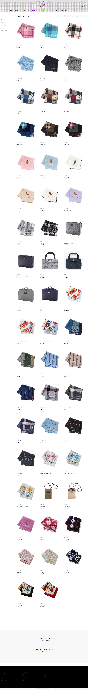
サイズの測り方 (3, 680)
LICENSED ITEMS (36, 10)
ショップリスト (24, 672)
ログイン (2, 5)
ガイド (2, 678)
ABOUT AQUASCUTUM (5, 672)
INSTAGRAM (46, 674)
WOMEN (16, 10)
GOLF (29, 10)
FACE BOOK (46, 676)
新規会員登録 (8, 5)
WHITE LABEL (23, 10)
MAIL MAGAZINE (47, 672)
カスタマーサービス (4, 674)
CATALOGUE (75, 10)
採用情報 (23, 674)
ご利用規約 (24, 678)
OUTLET (61, 10)
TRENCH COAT (45, 10)
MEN (11, 10)
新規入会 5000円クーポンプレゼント (44, 1)
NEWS (52, 10)
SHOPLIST (67, 10)
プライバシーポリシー (26, 676)
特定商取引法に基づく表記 (26, 680)
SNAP (56, 10)
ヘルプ (2, 676)
